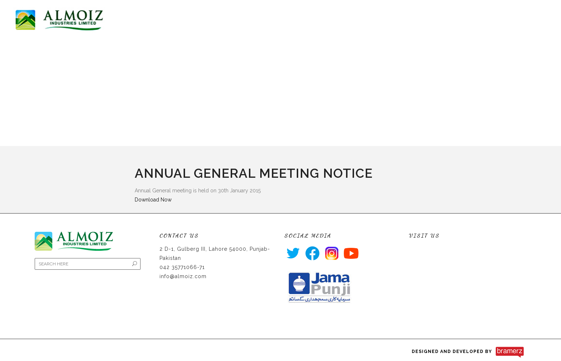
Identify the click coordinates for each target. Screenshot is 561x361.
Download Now (153, 200)
